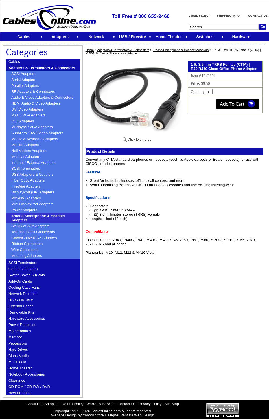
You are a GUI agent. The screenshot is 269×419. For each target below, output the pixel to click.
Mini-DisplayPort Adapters (32, 204)
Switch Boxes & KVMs (26, 275)
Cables (14, 61)
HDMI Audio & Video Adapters (35, 103)
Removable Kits (21, 312)
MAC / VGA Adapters (28, 115)
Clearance (16, 380)
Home (90, 50)
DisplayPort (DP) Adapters (32, 192)
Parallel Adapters (25, 85)
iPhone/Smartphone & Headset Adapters (38, 218)
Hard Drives (18, 349)
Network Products (23, 294)
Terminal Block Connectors (33, 232)
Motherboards (19, 331)
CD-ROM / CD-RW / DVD (29, 387)
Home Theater (20, 368)
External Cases (20, 306)
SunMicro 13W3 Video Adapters (37, 133)
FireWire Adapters (26, 186)
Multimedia (17, 362)
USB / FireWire (20, 300)
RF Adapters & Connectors (33, 91)
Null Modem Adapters (28, 151)
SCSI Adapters (23, 74)
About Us (33, 404)
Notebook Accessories (26, 374)
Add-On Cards (20, 281)
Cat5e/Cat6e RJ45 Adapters (34, 238)
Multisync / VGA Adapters (32, 127)
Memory (15, 337)
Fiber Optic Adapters (28, 180)
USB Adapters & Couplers (32, 174)
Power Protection (22, 325)
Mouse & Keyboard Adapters (34, 139)
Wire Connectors (25, 250)
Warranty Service (100, 404)
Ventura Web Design (137, 415)
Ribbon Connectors (27, 244)
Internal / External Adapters (33, 162)
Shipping (51, 404)
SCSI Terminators (25, 168)
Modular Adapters (25, 157)
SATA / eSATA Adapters (30, 226)
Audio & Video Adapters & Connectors (42, 97)
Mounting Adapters (26, 255)
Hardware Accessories (26, 318)
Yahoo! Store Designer (101, 415)
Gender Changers (23, 269)
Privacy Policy (150, 404)
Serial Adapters (23, 80)
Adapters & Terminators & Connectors (41, 68)
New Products (19, 393)
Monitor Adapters (25, 145)
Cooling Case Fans (24, 287)
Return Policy (72, 404)
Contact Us (126, 404)
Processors (17, 343)
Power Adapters (24, 210)
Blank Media (18, 356)
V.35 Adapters (22, 121)
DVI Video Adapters (27, 109)
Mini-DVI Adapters (26, 198)
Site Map (172, 404)
